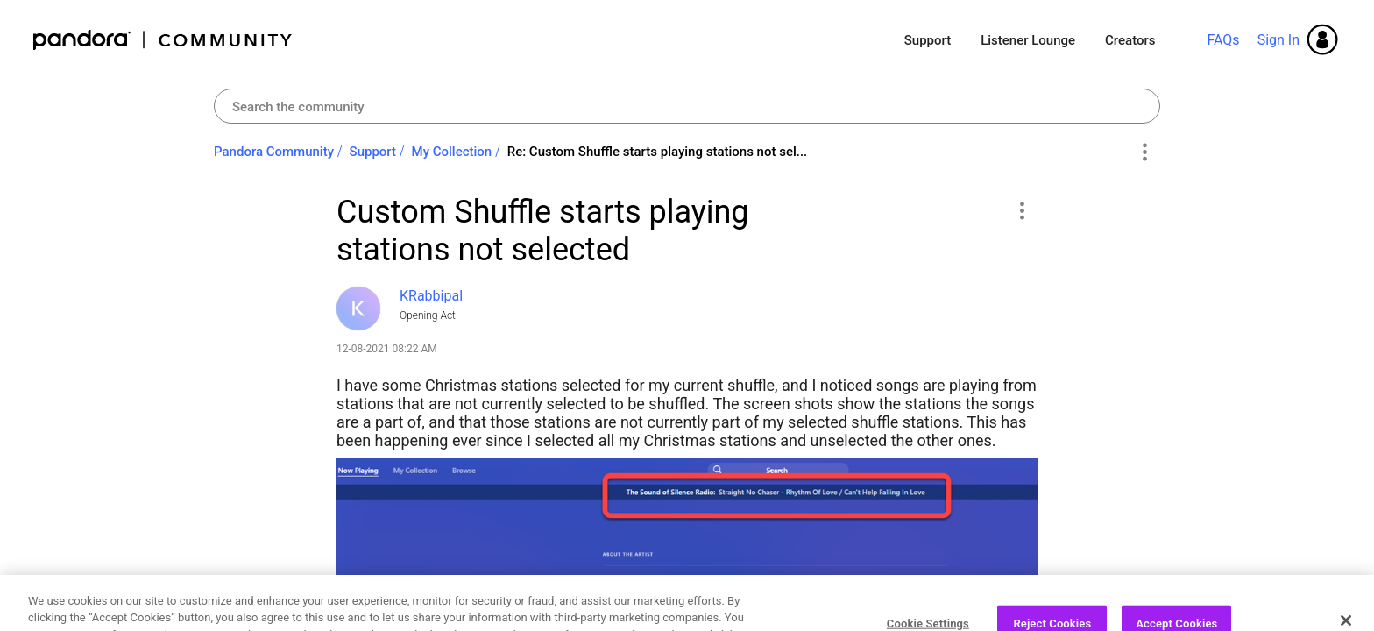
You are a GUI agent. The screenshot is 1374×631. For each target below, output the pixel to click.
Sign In (1278, 40)
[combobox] (687, 106)
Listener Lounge (1028, 40)
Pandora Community (163, 39)
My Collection (452, 152)
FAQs (1223, 40)
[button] (1021, 210)
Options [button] (1144, 152)
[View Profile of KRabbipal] (431, 295)
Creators (1130, 40)
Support (927, 40)
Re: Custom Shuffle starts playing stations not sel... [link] (657, 152)
